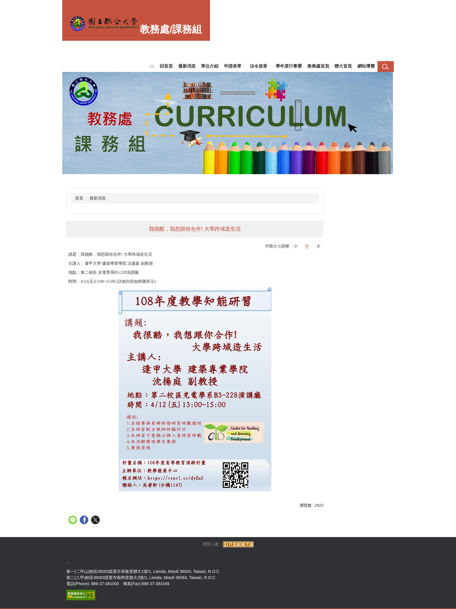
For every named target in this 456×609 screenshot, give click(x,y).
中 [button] (307, 246)
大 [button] (318, 246)
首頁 (79, 198)
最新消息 (187, 65)
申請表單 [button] (232, 65)
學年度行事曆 (289, 65)
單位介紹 (209, 65)
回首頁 (166, 65)
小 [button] (296, 246)
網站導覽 (366, 65)
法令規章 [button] (258, 65)
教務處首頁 (318, 65)
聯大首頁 (343, 65)
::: (152, 65)
